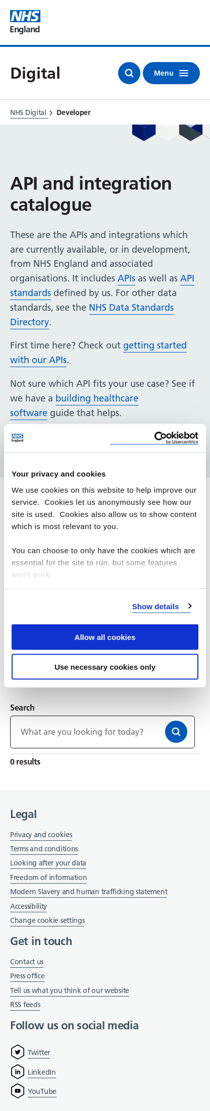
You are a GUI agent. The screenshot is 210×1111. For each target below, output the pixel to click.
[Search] (176, 732)
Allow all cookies (105, 637)
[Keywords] (102, 732)
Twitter (39, 1052)
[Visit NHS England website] (25, 22)
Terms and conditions (44, 848)
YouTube (42, 1091)
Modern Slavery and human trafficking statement (88, 892)
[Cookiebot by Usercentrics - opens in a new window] (154, 438)
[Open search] (129, 73)
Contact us (26, 961)
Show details (155, 606)
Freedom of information (48, 877)
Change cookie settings (47, 921)
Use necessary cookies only (105, 666)
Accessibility (28, 906)
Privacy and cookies (41, 834)
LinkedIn (42, 1072)
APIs (126, 278)
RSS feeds (25, 1004)
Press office (27, 976)
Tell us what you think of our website (69, 990)
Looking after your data (48, 862)
